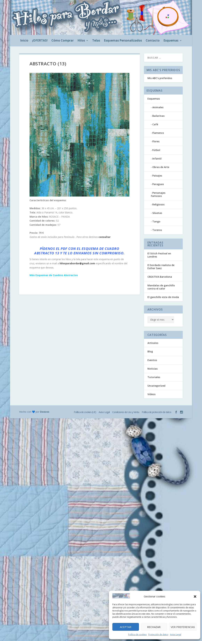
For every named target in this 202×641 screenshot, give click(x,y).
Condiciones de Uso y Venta (125, 412)
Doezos (44, 411)
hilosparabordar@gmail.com (77, 263)
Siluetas (157, 213)
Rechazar (153, 627)
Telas (96, 40)
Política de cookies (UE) (85, 412)
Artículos (152, 343)
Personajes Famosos (158, 194)
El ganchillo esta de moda (163, 297)
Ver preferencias (183, 627)
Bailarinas (158, 115)
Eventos (152, 360)
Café (155, 124)
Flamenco (158, 132)
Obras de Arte (160, 167)
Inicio (24, 40)
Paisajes (157, 175)
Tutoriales (153, 377)
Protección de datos (158, 634)
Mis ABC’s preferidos (159, 78)
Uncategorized (156, 385)
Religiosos (158, 204)
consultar (104, 237)
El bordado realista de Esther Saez (160, 266)
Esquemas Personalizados (123, 40)
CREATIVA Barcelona (159, 276)
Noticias (152, 368)
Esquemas (170, 40)
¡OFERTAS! (40, 40)
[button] (195, 596)
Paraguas (158, 184)
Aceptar (125, 627)
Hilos (81, 40)
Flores (155, 141)
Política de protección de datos (156, 412)
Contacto (153, 40)
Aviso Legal (175, 634)
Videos (151, 394)
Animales (157, 107)
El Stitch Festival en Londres (159, 255)
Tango (156, 221)
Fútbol (156, 150)
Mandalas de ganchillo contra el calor (161, 287)
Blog (150, 351)
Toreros (157, 230)
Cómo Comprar (62, 40)
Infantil (157, 158)
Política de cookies (137, 634)
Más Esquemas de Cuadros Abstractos (54, 275)
